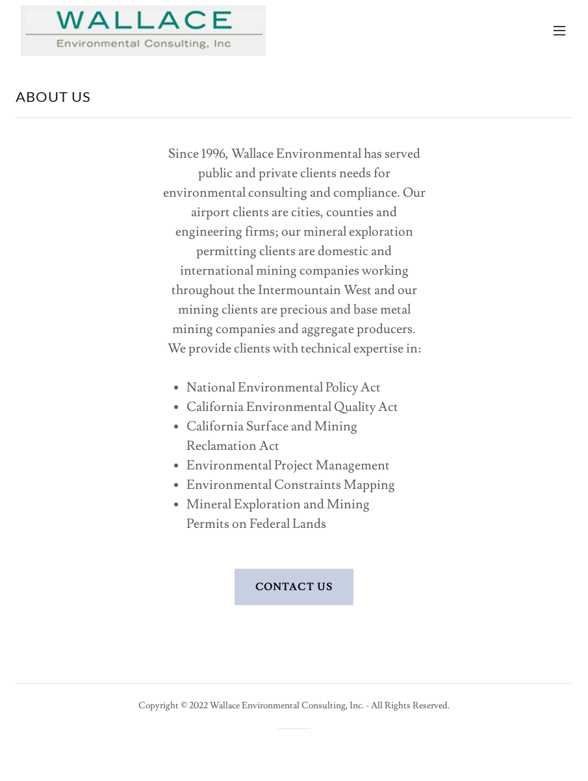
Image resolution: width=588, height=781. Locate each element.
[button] (559, 30)
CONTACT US (293, 586)
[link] (143, 30)
